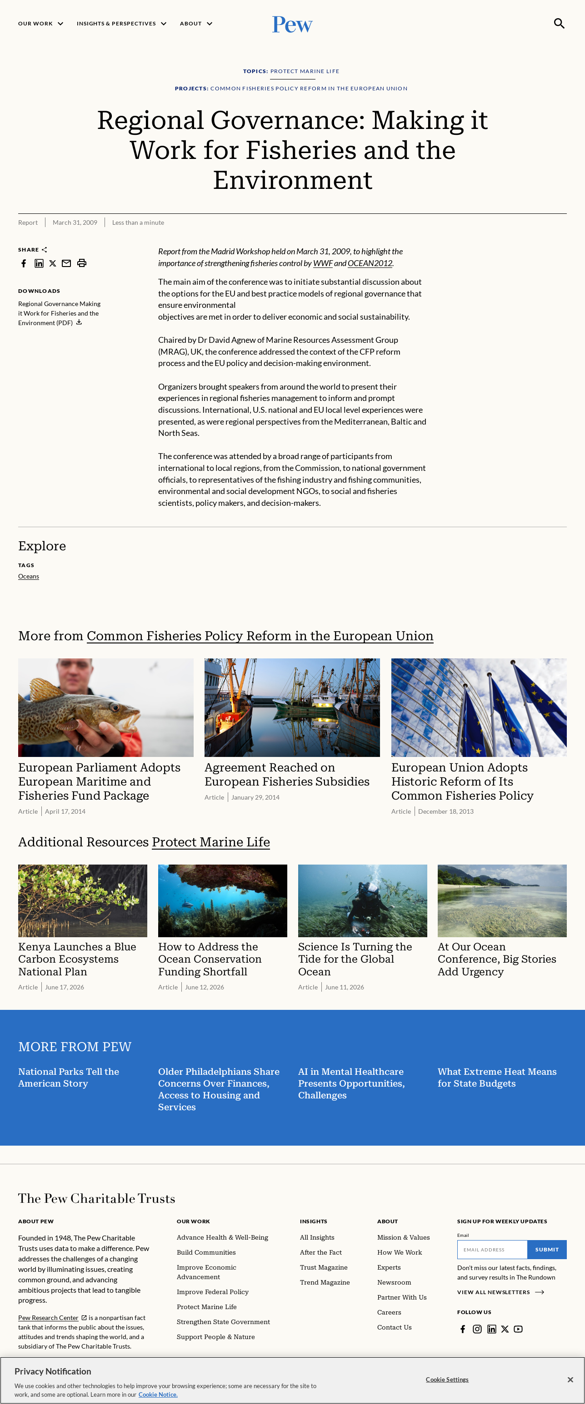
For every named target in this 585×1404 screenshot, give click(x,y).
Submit (547, 1249)
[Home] (96, 1198)
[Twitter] (505, 1329)
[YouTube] (518, 1329)
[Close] (570, 1385)
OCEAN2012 (370, 263)
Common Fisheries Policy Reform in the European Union (260, 635)
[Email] (492, 1249)
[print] (81, 263)
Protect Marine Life (211, 842)
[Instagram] (477, 1329)
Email (463, 1235)
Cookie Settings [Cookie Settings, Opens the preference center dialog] (447, 1384)
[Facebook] (462, 1329)
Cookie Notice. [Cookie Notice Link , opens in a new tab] (158, 1400)
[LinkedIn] (491, 1329)
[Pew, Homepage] (292, 23)
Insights (314, 1221)
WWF (323, 263)
